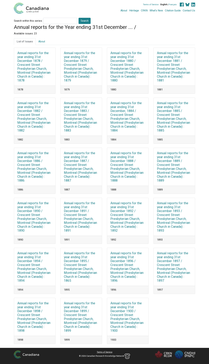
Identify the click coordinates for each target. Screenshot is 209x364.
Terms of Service (151, 4)
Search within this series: (28, 20)
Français (173, 4)
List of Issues (25, 41)
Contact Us (189, 10)
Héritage (134, 10)
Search (84, 20)
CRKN (144, 10)
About (124, 10)
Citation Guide (173, 10)
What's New (156, 10)
